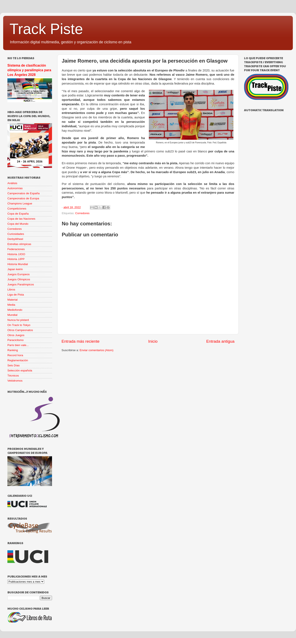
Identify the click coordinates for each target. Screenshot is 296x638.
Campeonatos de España (23, 193)
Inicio (153, 341)
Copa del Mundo (17, 223)
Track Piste (46, 29)
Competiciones (16, 208)
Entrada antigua (220, 341)
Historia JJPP (16, 259)
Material (12, 299)
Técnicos (13, 375)
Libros (11, 289)
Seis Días (13, 365)
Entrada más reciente (81, 341)
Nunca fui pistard (18, 320)
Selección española (19, 370)
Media (11, 304)
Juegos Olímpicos (18, 279)
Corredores (82, 213)
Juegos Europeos (18, 274)
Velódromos (14, 380)
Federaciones (16, 249)
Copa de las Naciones (21, 218)
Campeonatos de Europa (23, 198)
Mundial (12, 314)
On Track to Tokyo (18, 325)
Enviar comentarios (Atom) (97, 350)
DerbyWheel (15, 239)
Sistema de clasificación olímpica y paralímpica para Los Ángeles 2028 (29, 70)
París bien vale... (18, 345)
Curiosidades (15, 233)
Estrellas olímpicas (19, 244)
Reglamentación (17, 360)
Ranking (12, 350)
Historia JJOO (16, 254)
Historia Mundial (17, 264)
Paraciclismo (15, 340)
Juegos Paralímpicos (20, 284)
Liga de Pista (15, 294)
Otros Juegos (15, 335)
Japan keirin (15, 269)
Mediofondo (14, 309)
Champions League (19, 203)
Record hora (15, 355)
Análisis (12, 183)
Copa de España (18, 213)
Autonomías (15, 188)
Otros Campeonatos (20, 330)
